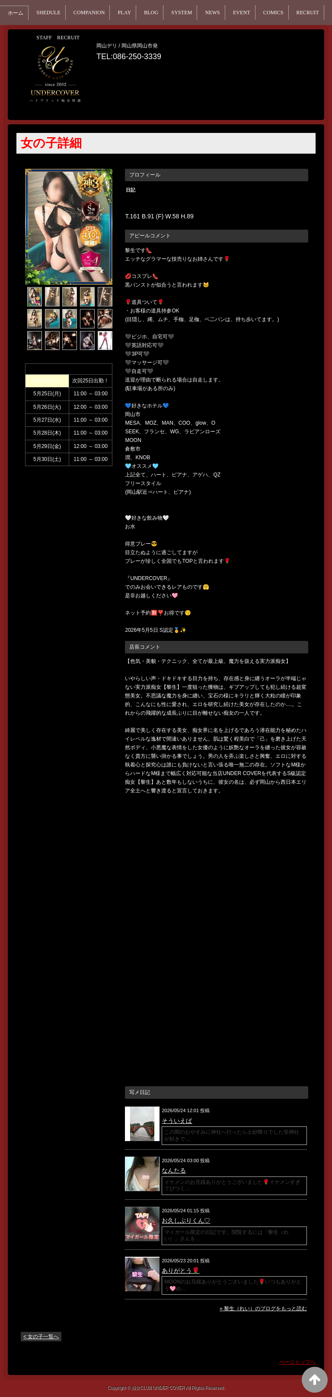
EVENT (274, 12)
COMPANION (101, 12)
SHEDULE (54, 12)
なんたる (174, 1170)
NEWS (242, 12)
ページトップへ (297, 1362)
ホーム (17, 13)
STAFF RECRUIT (107, 38)
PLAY (142, 12)
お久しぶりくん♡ (186, 1220)
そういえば (177, 1120)
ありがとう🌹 (180, 1270)
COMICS (310, 12)
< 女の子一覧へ (41, 1337)
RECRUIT (53, 38)
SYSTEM (207, 12)
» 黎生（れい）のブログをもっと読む (263, 1309)
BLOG (172, 12)
